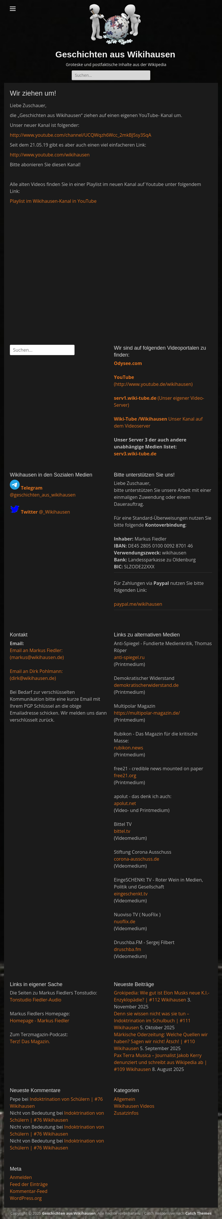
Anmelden (21, 1177)
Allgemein (124, 1099)
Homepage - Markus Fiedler (39, 1020)
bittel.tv (122, 831)
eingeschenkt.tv (130, 893)
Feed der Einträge (29, 1184)
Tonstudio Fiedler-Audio (35, 1000)
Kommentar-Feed (28, 1191)
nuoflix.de (124, 921)
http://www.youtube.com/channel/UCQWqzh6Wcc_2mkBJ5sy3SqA (80, 135)
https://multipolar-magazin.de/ (147, 713)
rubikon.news (128, 747)
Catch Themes (198, 1213)
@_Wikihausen (45, 512)
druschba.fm (127, 949)
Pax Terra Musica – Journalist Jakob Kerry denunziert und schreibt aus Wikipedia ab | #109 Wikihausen (160, 1062)
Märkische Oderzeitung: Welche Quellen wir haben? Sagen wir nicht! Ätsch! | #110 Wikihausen (161, 1041)
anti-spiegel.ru (129, 657)
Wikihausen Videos (134, 1106)
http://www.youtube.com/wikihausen (50, 155)
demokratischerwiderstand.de (146, 685)
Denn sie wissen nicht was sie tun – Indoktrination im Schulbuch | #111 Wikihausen (152, 1020)
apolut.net (125, 803)
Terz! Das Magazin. (30, 1041)
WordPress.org (26, 1198)
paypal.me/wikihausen (138, 604)
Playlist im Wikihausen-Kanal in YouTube (53, 201)
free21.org (125, 775)
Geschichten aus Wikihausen (115, 54)
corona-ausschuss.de (136, 859)
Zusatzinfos (126, 1113)
